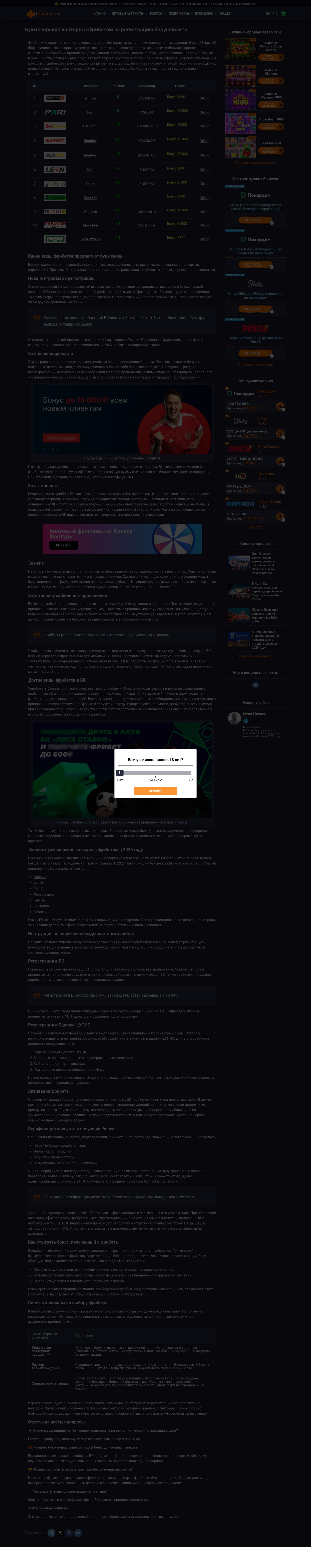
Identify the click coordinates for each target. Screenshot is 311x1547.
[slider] (120, 773)
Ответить (155, 791)
